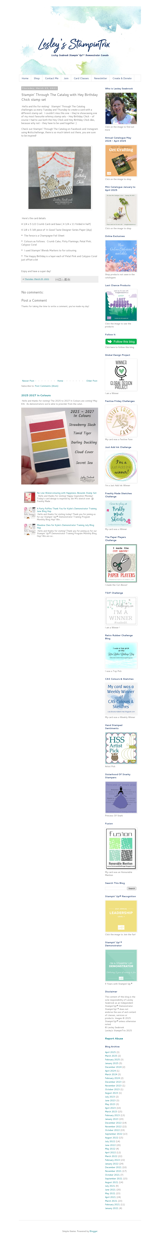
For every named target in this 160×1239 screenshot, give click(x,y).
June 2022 (110, 1145)
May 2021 (110, 1193)
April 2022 (110, 1152)
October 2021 (112, 1174)
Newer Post (28, 380)
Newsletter (100, 78)
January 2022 (111, 1163)
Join (66, 78)
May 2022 (110, 1148)
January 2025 (111, 1063)
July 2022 (110, 1141)
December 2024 (113, 1067)
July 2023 (110, 1096)
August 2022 (111, 1137)
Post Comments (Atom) (46, 385)
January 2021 (111, 1208)
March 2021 (111, 1200)
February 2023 (112, 1115)
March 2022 (111, 1156)
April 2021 (110, 1197)
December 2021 (113, 1167)
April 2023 (110, 1108)
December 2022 (113, 1122)
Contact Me (51, 78)
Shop (37, 78)
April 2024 (110, 1070)
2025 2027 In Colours (36, 395)
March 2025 (111, 1055)
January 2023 (111, 1119)
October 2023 (112, 1089)
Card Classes (81, 78)
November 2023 (113, 1085)
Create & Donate (122, 78)
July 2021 (110, 1185)
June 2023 (110, 1100)
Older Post (91, 380)
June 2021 (110, 1189)
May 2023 (110, 1104)
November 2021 (113, 1171)
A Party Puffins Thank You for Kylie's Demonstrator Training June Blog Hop (67, 510)
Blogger (94, 1231)
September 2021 (113, 1178)
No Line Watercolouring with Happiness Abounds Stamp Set (67, 492)
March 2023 (111, 1111)
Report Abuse (114, 1038)
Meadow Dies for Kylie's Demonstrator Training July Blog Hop (65, 526)
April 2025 (110, 1052)
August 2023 (111, 1093)
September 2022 (113, 1133)
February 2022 (112, 1160)
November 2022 (113, 1126)
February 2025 (112, 1059)
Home (25, 78)
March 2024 (111, 1074)
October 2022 (112, 1130)
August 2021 (111, 1182)
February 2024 (112, 1078)
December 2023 (113, 1081)
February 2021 (112, 1204)
